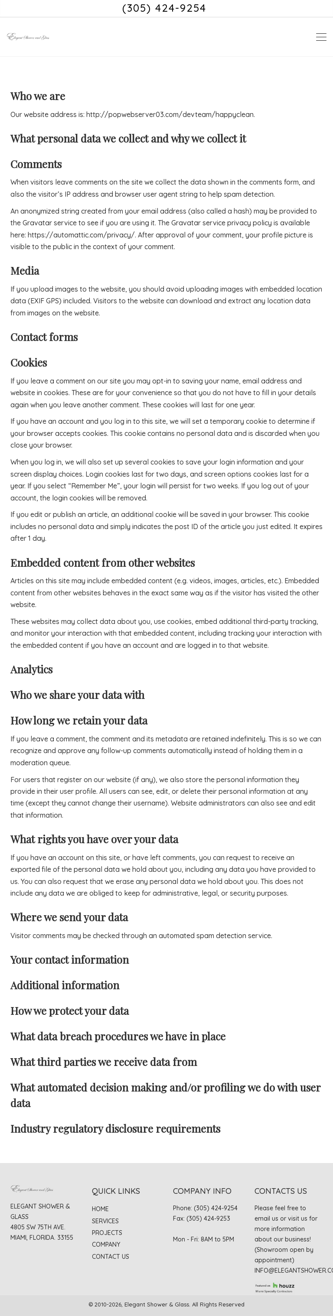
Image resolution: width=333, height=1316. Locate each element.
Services (105, 1221)
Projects (107, 1233)
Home (100, 1209)
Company (106, 1244)
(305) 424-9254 (164, 7)
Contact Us (110, 1257)
